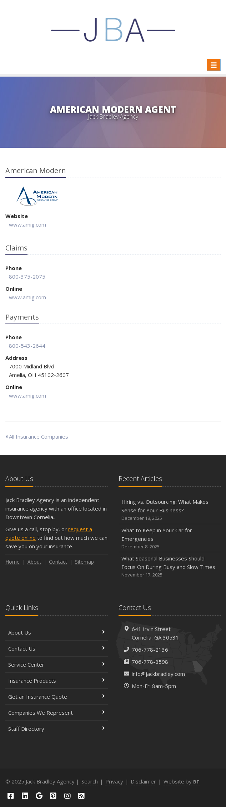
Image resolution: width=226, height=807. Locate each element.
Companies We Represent (56, 712)
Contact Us (56, 648)
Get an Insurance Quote (56, 696)
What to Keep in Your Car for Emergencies (169, 538)
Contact (58, 561)
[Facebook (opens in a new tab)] (10, 796)
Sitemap (84, 561)
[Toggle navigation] (214, 65)
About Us (56, 632)
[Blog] (81, 796)
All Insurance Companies (36, 436)
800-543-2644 (27, 345)
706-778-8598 (150, 661)
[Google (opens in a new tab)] (39, 796)
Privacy (114, 781)
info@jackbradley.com (158, 673)
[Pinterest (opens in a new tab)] (53, 796)
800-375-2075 (27, 276)
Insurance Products (56, 680)
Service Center (56, 664)
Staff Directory (56, 728)
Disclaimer (143, 781)
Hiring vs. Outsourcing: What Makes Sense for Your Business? (169, 510)
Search (89, 781)
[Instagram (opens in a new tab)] (67, 796)
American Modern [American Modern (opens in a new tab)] (37, 196)
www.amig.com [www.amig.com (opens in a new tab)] (27, 224)
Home (12, 561)
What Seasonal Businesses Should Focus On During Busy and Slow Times (169, 567)
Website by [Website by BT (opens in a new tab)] (182, 781)
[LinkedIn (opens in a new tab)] (25, 796)
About (34, 561)
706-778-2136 (150, 649)
